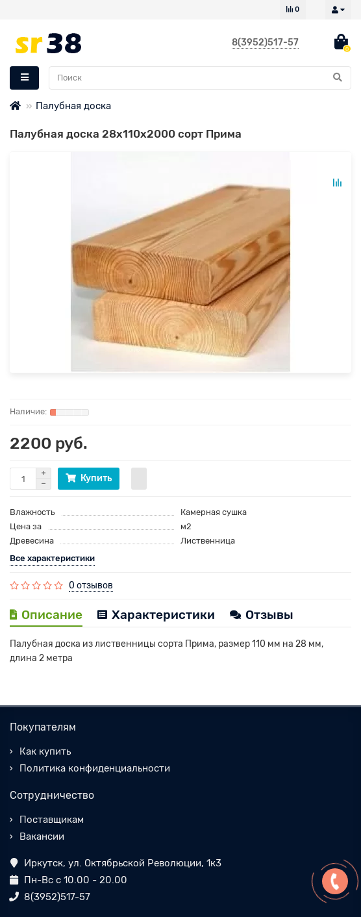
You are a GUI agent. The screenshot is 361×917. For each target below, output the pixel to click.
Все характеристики (52, 558)
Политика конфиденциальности (94, 768)
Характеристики (156, 614)
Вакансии (41, 836)
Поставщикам (51, 819)
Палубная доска (73, 106)
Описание (46, 614)
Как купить (45, 751)
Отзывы (261, 614)
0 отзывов (91, 585)
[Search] (200, 78)
